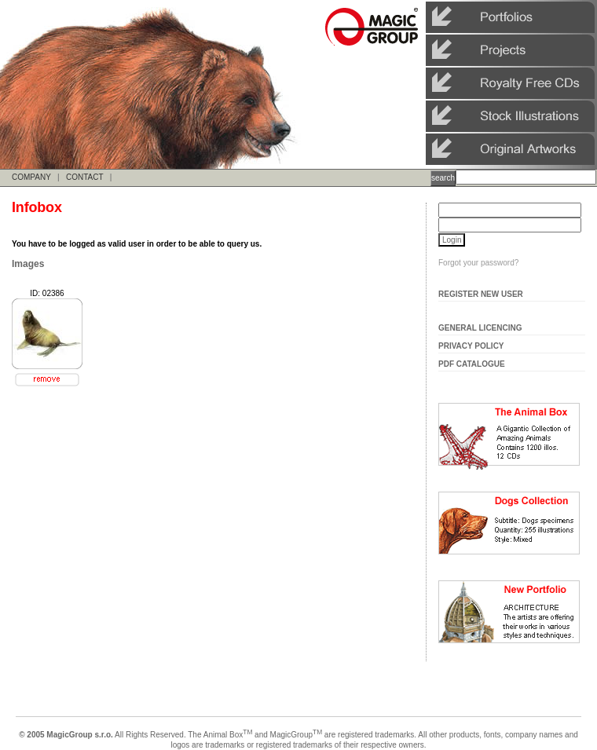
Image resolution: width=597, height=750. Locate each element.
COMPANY (31, 177)
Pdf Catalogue (471, 364)
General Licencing (480, 328)
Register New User (480, 294)
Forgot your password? (478, 262)
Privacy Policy (471, 346)
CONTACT (84, 177)
